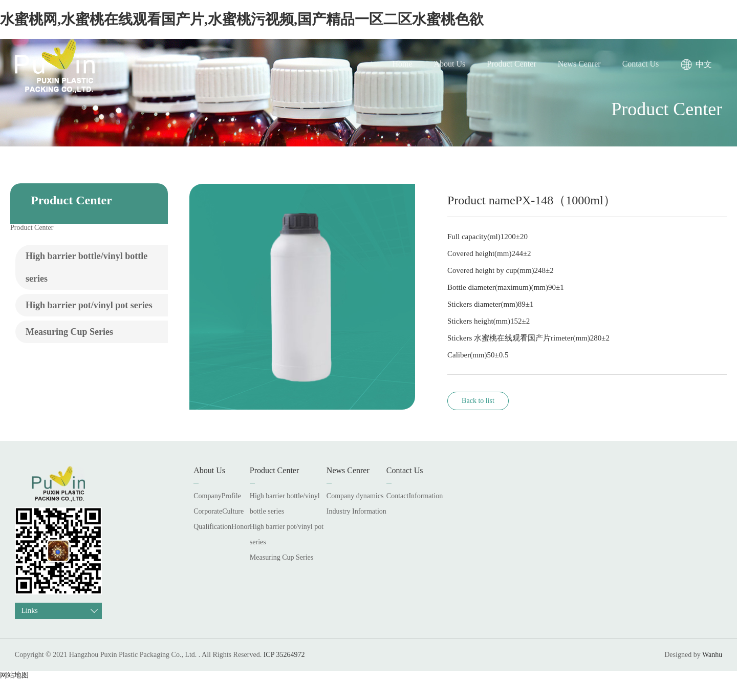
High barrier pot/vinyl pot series (89, 305)
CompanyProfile (217, 496)
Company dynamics (355, 496)
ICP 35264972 (284, 654)
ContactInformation (414, 496)
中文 (704, 64)
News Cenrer (579, 63)
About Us (450, 63)
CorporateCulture (218, 511)
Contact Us (640, 63)
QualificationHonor (221, 526)
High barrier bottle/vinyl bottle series (86, 267)
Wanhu (712, 654)
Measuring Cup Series (69, 332)
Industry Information (356, 511)
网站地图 (14, 675)
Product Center (511, 63)
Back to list (478, 401)
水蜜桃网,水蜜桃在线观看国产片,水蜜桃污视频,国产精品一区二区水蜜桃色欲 (242, 19)
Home (402, 63)
